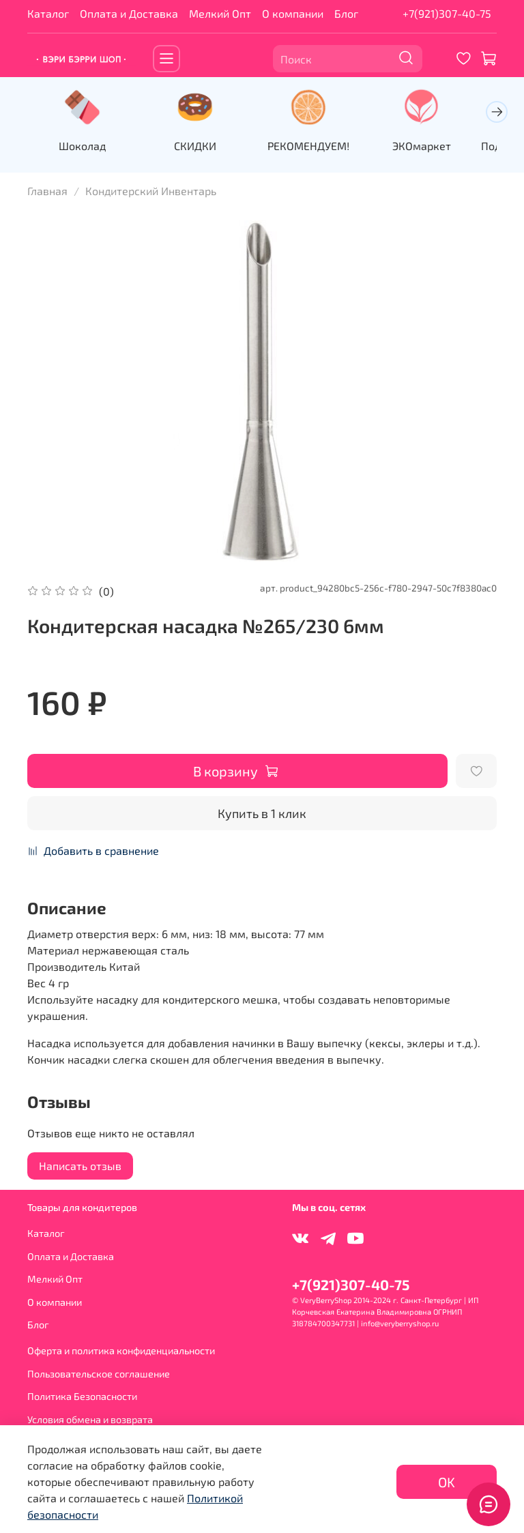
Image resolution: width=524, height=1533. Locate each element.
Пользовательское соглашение (98, 1373)
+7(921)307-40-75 (447, 13)
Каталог (48, 13)
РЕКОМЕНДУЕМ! (308, 144)
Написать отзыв (80, 1164)
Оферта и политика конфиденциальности (121, 1350)
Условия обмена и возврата (90, 1419)
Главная (47, 190)
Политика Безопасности (82, 1396)
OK (446, 1482)
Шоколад (84, 144)
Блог (346, 13)
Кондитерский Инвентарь (150, 190)
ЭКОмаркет (419, 144)
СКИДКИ (196, 144)
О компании (292, 13)
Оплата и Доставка (129, 13)
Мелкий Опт (220, 13)
